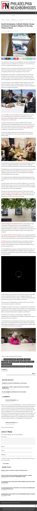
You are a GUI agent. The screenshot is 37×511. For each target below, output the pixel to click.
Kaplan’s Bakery (14, 118)
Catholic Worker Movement (11, 235)
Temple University (30, 509)
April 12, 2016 (4, 389)
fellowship (4, 361)
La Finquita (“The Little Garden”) (14, 194)
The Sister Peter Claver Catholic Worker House (13, 366)
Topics (7, 19)
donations (27, 359)
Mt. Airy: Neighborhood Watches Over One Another (14, 391)
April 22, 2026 (4, 477)
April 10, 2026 (4, 496)
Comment (4, 436)
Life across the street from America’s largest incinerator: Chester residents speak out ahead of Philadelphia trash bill (16, 476)
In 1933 (3, 241)
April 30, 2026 (4, 471)
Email (2, 450)
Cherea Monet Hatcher (11, 389)
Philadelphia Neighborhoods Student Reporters (10, 502)
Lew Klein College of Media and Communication (18, 509)
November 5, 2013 (5, 393)
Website (3, 454)
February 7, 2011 (4, 384)
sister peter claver (6, 364)
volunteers (29, 366)
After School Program (9, 359)
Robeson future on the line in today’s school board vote (14, 470)
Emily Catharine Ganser (13, 31)
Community (19, 359)
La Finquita (30, 361)
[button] (35, 13)
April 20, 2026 (4, 484)
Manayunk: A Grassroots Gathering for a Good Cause (14, 383)
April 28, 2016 (4, 31)
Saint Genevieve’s (28, 127)
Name (3, 446)
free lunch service (14, 361)
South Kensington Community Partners (11, 223)
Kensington (23, 361)
